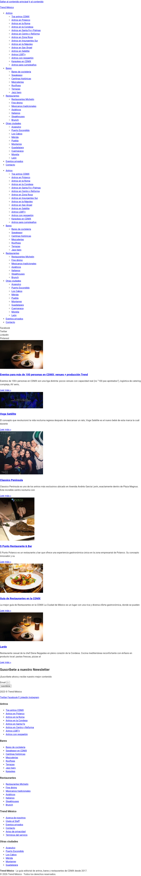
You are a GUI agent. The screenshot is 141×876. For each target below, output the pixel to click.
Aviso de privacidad (16, 831)
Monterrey (16, 144)
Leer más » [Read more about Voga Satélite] (5, 429)
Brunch (15, 120)
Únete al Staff (13, 821)
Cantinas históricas (21, 78)
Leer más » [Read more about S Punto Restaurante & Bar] (5, 561)
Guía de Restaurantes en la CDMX (20, 598)
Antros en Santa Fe (15, 724)
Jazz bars (16, 92)
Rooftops (16, 85)
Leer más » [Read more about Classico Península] (5, 495)
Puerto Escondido (20, 130)
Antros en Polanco (20, 20)
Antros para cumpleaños (23, 64)
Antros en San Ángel (21, 47)
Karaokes (10, 771)
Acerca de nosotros (16, 817)
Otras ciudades (13, 123)
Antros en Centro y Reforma (25, 33)
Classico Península (11, 480)
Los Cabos (16, 133)
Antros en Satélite (20, 51)
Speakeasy (17, 75)
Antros (9, 13)
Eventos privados (14, 161)
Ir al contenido (36, 1)
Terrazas (15, 89)
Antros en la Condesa (22, 27)
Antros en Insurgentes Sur (24, 40)
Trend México (7, 7)
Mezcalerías (17, 82)
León (13, 158)
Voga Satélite (8, 414)
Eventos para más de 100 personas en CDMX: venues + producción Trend (44, 374)
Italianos (15, 113)
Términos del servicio (17, 835)
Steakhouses (18, 116)
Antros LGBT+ (18, 54)
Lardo (3, 646)
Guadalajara (17, 147)
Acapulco (16, 127)
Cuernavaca (17, 151)
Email (3, 682)
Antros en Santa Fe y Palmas (26, 30)
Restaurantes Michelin (22, 99)
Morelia (15, 154)
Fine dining (17, 102)
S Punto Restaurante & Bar (16, 546)
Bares (9, 68)
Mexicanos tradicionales (23, 106)
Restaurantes (12, 96)
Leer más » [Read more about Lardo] (5, 662)
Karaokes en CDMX (21, 61)
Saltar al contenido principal (14, 1)
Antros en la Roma (20, 23)
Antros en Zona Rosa (22, 37)
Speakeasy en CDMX (16, 750)
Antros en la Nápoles (22, 44)
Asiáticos (16, 109)
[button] (70, 328)
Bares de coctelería (21, 71)
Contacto (10, 164)
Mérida (15, 137)
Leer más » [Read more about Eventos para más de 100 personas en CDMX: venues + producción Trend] (5, 390)
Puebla (15, 140)
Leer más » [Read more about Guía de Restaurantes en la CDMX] (5, 610)
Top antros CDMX (20, 16)
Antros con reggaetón (22, 58)
